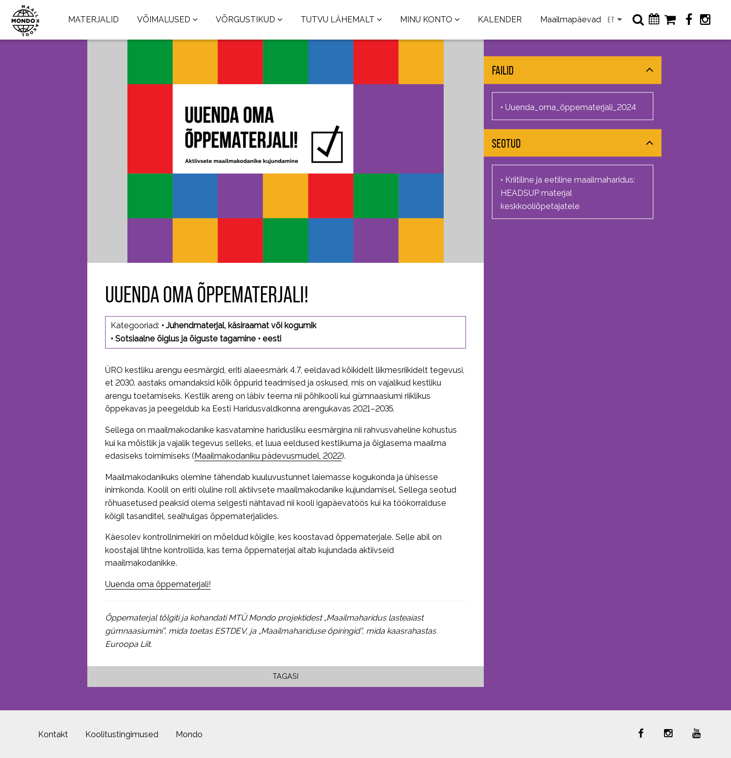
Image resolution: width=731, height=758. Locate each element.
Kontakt (53, 734)
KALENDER (500, 19)
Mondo (189, 734)
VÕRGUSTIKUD (245, 19)
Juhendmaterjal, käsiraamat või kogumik (241, 325)
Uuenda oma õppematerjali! (158, 584)
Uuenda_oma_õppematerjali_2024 (570, 107)
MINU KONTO (426, 19)
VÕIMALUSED (163, 19)
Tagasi (285, 676)
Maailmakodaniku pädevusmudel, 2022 (268, 456)
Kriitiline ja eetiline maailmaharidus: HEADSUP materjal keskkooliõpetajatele (568, 193)
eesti (271, 338)
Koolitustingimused (121, 734)
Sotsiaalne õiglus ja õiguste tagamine (185, 338)
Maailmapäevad (570, 19)
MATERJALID (93, 19)
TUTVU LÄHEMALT (338, 19)
